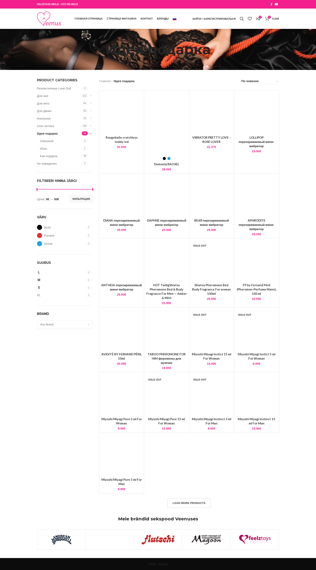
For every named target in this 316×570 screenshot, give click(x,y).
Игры (43, 148)
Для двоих (44, 111)
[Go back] (100, 49)
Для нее (42, 96)
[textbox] (46, 324)
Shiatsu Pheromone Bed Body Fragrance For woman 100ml (211, 289)
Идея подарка (47, 133)
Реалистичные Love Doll (54, 88)
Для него (43, 103)
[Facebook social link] (271, 4)
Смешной (47, 141)
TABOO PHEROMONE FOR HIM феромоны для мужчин (167, 358)
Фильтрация (81, 199)
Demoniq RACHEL (166, 164)
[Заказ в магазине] (260, 81)
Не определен (47, 163)
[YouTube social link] (276, 4)
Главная (105, 81)
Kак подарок (49, 156)
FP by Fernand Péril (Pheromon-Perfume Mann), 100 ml (256, 289)
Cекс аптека (45, 126)
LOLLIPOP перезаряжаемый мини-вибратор (256, 142)
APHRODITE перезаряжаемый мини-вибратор (256, 225)
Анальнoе (44, 118)
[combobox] (65, 324)
